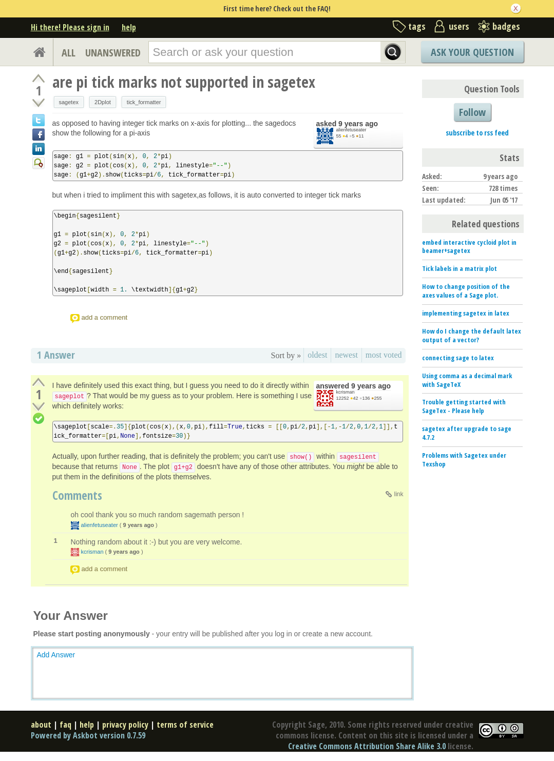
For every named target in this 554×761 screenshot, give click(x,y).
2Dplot (102, 102)
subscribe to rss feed (477, 133)
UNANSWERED (113, 53)
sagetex (69, 102)
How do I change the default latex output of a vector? (471, 335)
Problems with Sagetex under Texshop (464, 460)
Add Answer (56, 655)
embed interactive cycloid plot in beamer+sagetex (469, 247)
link (398, 494)
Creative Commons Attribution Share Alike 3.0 (367, 746)
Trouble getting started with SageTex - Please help (464, 406)
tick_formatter (144, 102)
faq (65, 724)
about (41, 724)
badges (506, 26)
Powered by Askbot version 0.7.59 (88, 735)
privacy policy (125, 724)
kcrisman (345, 392)
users (459, 26)
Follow (472, 112)
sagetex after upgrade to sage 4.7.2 (466, 433)
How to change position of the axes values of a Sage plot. (466, 291)
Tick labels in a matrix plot (459, 268)
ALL (68, 53)
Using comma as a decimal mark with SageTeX (467, 380)
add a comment (105, 317)
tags (417, 26)
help (129, 27)
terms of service (185, 724)
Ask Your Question (472, 52)
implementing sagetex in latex (465, 313)
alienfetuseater (351, 129)
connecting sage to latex (458, 357)
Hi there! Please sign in (70, 27)
